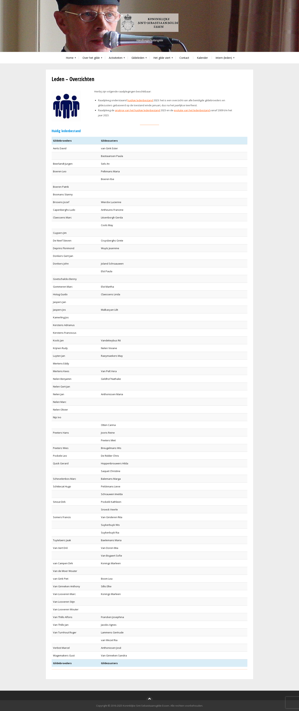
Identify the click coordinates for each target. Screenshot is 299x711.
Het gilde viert (161, 58)
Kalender (202, 58)
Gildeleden (137, 58)
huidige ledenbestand (140, 100)
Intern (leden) (224, 58)
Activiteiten (115, 58)
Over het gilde (91, 58)
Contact (184, 58)
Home (70, 58)
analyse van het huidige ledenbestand (137, 110)
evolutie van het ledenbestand (192, 110)
